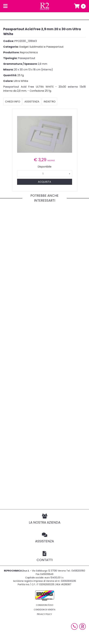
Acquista (44, 182)
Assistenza (31, 101)
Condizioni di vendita (44, 609)
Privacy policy (44, 614)
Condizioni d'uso (44, 605)
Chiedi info (12, 101)
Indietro (49, 101)
